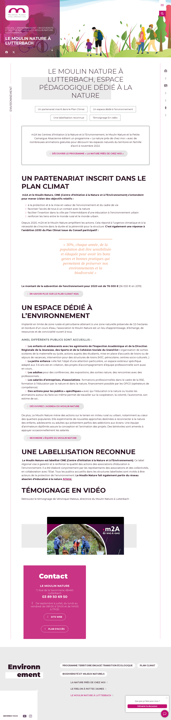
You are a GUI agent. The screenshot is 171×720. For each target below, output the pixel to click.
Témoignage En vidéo (106, 119)
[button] (162, 5)
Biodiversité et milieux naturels (85, 699)
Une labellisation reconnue (67, 119)
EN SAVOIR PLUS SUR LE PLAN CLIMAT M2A (65, 295)
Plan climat (71, 677)
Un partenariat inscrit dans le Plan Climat (59, 109)
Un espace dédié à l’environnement (115, 109)
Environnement (26, 28)
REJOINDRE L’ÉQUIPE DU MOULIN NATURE (64, 439)
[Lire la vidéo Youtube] (85, 534)
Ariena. (67, 480)
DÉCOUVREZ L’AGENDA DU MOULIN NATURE (66, 408)
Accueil (10, 28)
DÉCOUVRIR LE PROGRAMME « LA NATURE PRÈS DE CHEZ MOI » (99, 155)
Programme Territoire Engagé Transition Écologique (99, 668)
